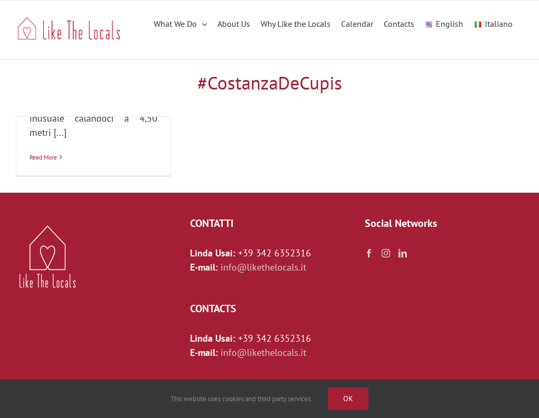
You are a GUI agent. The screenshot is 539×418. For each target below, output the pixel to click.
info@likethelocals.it (263, 267)
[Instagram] (386, 253)
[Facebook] (369, 253)
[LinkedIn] (402, 253)
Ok (348, 398)
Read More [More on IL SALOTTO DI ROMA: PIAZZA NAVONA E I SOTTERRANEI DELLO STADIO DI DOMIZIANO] (43, 157)
